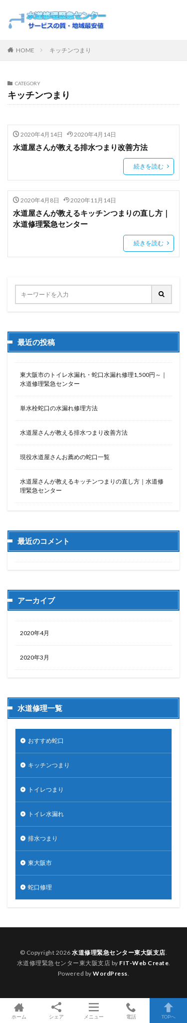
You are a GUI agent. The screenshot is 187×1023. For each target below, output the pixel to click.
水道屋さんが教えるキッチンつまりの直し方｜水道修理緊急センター (91, 218)
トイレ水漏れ (46, 814)
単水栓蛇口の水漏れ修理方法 (59, 408)
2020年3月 (34, 657)
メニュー (93, 1010)
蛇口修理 (40, 887)
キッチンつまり (70, 50)
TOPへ (168, 1010)
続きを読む (149, 166)
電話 (131, 1010)
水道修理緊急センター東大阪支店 (119, 952)
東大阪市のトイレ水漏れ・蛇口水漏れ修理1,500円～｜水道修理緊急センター (93, 379)
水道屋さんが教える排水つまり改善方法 (80, 147)
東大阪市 (40, 862)
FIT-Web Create (144, 963)
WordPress (110, 973)
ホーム (18, 1010)
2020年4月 (34, 633)
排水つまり (43, 838)
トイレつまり (46, 789)
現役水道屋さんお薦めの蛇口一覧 (65, 457)
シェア (56, 1011)
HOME (25, 50)
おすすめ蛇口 (46, 740)
